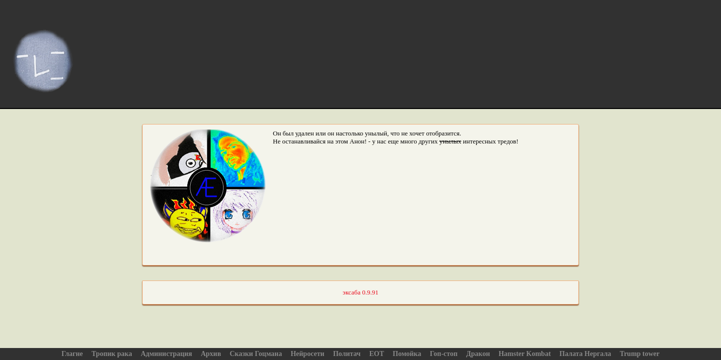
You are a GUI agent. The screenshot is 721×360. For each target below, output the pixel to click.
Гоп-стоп (443, 354)
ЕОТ (376, 354)
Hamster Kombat (525, 354)
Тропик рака (112, 354)
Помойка (407, 354)
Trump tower (639, 354)
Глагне (72, 354)
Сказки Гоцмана (256, 354)
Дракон (478, 354)
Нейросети (307, 354)
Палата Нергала (585, 354)
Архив (211, 354)
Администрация (166, 354)
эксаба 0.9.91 (360, 292)
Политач (346, 354)
